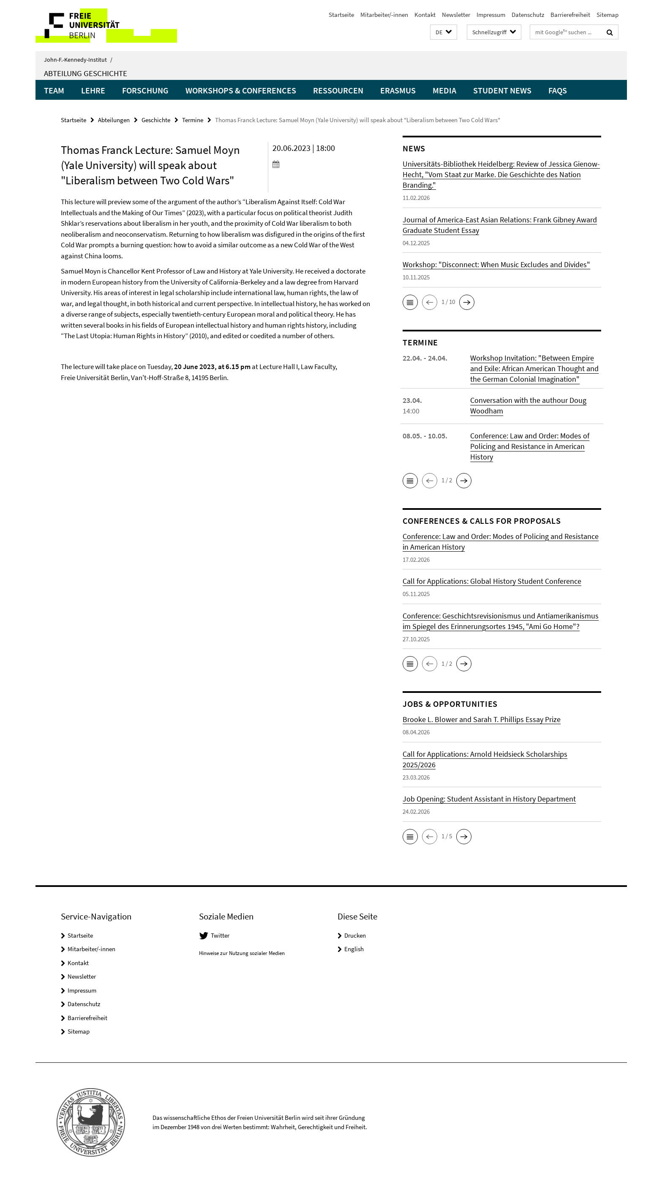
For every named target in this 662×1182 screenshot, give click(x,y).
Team (54, 90)
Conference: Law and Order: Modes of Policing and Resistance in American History (529, 446)
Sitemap (607, 15)
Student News (502, 90)
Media (444, 90)
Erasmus (398, 90)
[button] (443, 32)
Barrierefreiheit (570, 15)
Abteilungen (114, 120)
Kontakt (425, 15)
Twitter (220, 935)
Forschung (145, 90)
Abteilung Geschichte (85, 73)
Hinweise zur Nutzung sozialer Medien (242, 953)
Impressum (491, 15)
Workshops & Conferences (240, 90)
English (354, 949)
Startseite (341, 15)
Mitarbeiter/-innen (384, 15)
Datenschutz (528, 15)
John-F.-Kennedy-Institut (78, 60)
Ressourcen (338, 90)
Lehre (93, 90)
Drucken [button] (355, 935)
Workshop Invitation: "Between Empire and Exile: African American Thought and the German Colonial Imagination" (534, 368)
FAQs (557, 90)
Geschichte (156, 120)
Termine (192, 120)
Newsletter (456, 15)
